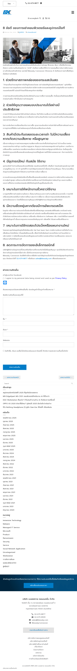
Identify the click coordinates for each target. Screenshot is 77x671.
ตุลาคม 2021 (8, 481)
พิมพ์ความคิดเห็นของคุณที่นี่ (13, 295)
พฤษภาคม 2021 (9, 492)
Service (6, 545)
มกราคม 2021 (8, 506)
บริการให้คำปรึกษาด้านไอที (38, 644)
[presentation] (19, 359)
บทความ (38, 653)
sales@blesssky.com (43, 258)
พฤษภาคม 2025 (9, 435)
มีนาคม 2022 (8, 467)
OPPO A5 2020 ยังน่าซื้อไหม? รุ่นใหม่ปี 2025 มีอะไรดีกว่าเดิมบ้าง (27, 403)
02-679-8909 (39, 617)
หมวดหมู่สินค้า (33, 18)
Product (6, 534)
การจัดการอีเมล (8, 559)
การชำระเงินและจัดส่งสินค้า (38, 659)
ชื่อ (4, 319)
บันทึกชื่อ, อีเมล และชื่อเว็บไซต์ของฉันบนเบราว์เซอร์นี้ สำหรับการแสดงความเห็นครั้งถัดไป (36, 351)
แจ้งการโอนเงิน (38, 656)
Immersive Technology (12, 520)
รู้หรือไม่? (21, 32)
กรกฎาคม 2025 (9, 432)
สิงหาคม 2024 (8, 457)
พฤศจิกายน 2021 (9, 478)
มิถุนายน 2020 (8, 510)
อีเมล (5, 329)
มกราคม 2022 (8, 471)
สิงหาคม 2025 (8, 428)
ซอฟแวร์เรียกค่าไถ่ (9, 563)
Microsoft (6, 531)
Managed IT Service (11, 527)
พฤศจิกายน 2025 (9, 418)
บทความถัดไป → (66, 377)
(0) (47, 18)
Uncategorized (9, 552)
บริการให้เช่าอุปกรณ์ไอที (38, 641)
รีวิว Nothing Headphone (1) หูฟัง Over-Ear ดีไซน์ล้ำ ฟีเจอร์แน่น (27, 407)
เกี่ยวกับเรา (38, 646)
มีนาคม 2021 (7, 499)
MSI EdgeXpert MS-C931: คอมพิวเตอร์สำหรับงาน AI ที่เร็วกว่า (26, 396)
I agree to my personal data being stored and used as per (35, 278)
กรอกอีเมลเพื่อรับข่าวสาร (38, 630)
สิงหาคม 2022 (8, 464)
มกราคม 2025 (8, 450)
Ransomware (8, 538)
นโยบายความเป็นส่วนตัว (10, 668)
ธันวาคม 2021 (8, 474)
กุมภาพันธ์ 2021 (9, 503)
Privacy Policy (61, 278)
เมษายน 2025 (8, 439)
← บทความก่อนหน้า (11, 377)
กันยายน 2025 (8, 425)
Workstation (8, 556)
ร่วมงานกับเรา (38, 649)
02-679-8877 (32, 3)
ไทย (9, 4)
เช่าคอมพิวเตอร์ (31, 32)
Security (6, 541)
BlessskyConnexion (40, 623)
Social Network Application (14, 549)
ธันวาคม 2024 (8, 453)
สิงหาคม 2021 (8, 488)
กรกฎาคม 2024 (9, 460)
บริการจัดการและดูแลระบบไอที (38, 638)
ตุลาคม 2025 (8, 421)
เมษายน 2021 (8, 496)
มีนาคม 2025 (8, 442)
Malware (6, 524)
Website (6, 340)
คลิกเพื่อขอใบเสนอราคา (38, 585)
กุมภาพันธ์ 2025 (9, 446)
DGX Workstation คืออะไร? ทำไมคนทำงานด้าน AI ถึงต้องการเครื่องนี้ (29, 400)
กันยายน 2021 (8, 485)
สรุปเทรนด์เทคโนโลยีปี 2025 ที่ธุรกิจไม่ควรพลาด (20, 392)
